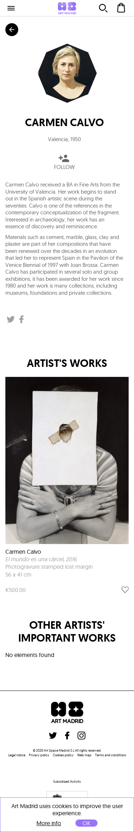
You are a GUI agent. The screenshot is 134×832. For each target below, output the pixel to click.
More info (48, 823)
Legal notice (16, 755)
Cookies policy (63, 755)
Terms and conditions (110, 755)
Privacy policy (39, 755)
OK (86, 823)
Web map (84, 755)
